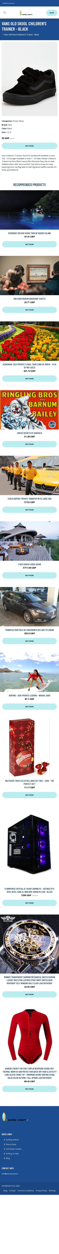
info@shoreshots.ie (9, 3)
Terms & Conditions (25, 1190)
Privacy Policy (41, 1190)
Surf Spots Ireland (13, 1149)
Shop (52, 13)
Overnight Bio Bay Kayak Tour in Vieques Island (29, 233)
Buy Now (29, 146)
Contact (12, 1190)
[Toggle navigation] (5, 12)
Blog (8, 1158)
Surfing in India (12, 1153)
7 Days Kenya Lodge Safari (29, 564)
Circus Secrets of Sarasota (29, 433)
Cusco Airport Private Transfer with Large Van (29, 498)
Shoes (21, 121)
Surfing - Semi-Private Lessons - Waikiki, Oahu (29, 695)
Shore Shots (11, 1144)
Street (15, 121)
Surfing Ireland (12, 1139)
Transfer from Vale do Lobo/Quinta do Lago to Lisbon (29, 630)
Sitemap (52, 1190)
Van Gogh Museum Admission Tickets (29, 298)
